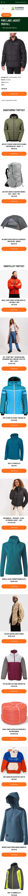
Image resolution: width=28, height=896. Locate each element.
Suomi (4, 2)
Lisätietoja (14, 94)
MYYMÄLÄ (6, 15)
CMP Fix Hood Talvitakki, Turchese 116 (14, 418)
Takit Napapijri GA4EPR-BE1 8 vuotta (14, 777)
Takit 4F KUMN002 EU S (14, 893)
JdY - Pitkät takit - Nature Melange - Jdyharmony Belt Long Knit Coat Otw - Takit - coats (14, 359)
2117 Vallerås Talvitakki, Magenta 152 (14, 684)
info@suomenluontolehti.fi (20, 2)
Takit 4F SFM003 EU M (14, 463)
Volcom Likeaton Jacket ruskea (14, 634)
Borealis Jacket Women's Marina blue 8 (14, 579)
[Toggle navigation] (3, 8)
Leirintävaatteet (12, 77)
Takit (19, 77)
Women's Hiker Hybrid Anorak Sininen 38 (14, 847)
